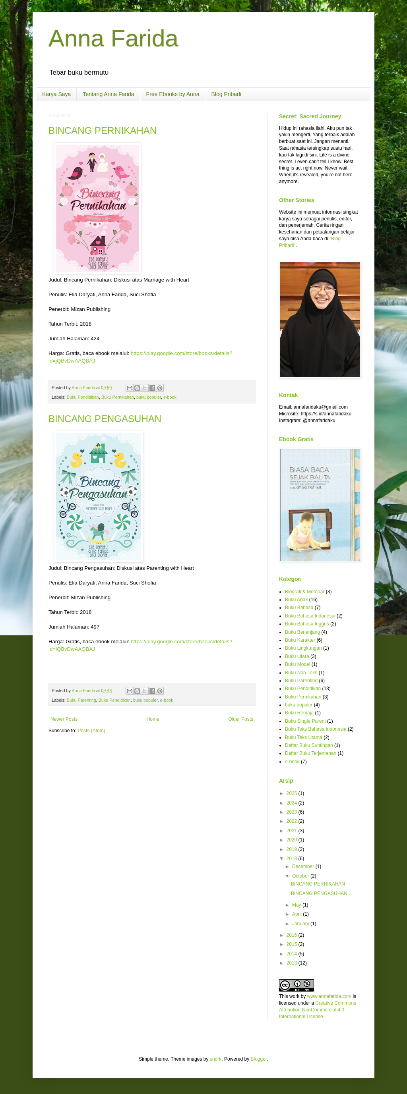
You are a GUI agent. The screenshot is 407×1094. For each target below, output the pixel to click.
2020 (292, 840)
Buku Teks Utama (303, 737)
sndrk (215, 1059)
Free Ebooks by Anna (173, 94)
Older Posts (240, 719)
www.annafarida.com (329, 996)
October (301, 876)
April (297, 914)
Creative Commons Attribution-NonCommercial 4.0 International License (317, 1009)
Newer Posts (64, 719)
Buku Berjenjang (302, 632)
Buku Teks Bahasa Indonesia (316, 729)
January (301, 923)
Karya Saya (56, 94)
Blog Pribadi (226, 94)
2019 (292, 849)
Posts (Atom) (91, 730)
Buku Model (297, 664)
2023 (292, 812)
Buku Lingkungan (303, 648)
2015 (292, 944)
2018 (292, 858)
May (297, 905)
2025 (292, 793)
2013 (292, 963)
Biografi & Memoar (304, 591)
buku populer (148, 397)
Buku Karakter (300, 640)
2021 (292, 831)
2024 (292, 803)
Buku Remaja (299, 713)
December (304, 866)
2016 (292, 935)
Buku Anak (296, 599)
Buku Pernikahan (117, 397)
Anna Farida (113, 38)
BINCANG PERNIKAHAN (102, 130)
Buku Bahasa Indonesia (310, 616)
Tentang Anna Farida (108, 94)
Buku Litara (297, 656)
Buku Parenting (81, 700)
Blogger (259, 1059)
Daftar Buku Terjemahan (310, 753)
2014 (292, 954)
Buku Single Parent (305, 721)
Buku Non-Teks (301, 672)
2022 (292, 821)
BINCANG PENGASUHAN (104, 418)
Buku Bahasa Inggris (307, 624)
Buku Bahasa (299, 607)
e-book (169, 397)
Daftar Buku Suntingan (309, 745)
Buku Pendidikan (83, 397)
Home (153, 719)
